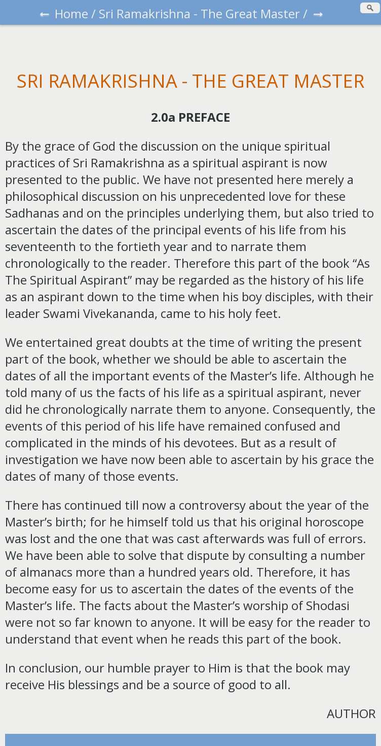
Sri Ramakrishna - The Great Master (199, 13)
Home (71, 13)
